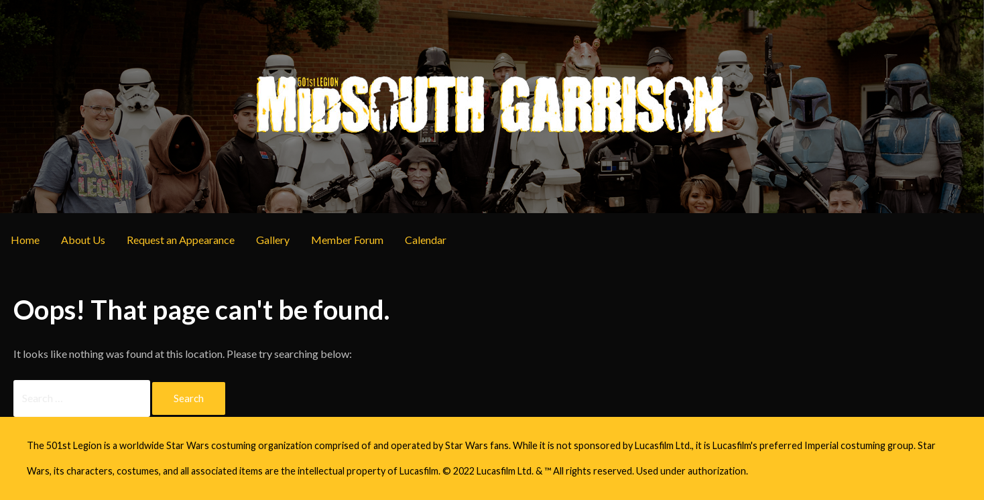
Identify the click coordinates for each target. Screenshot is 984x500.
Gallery (273, 239)
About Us (83, 239)
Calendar (425, 239)
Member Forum (347, 239)
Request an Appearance (181, 239)
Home (25, 239)
